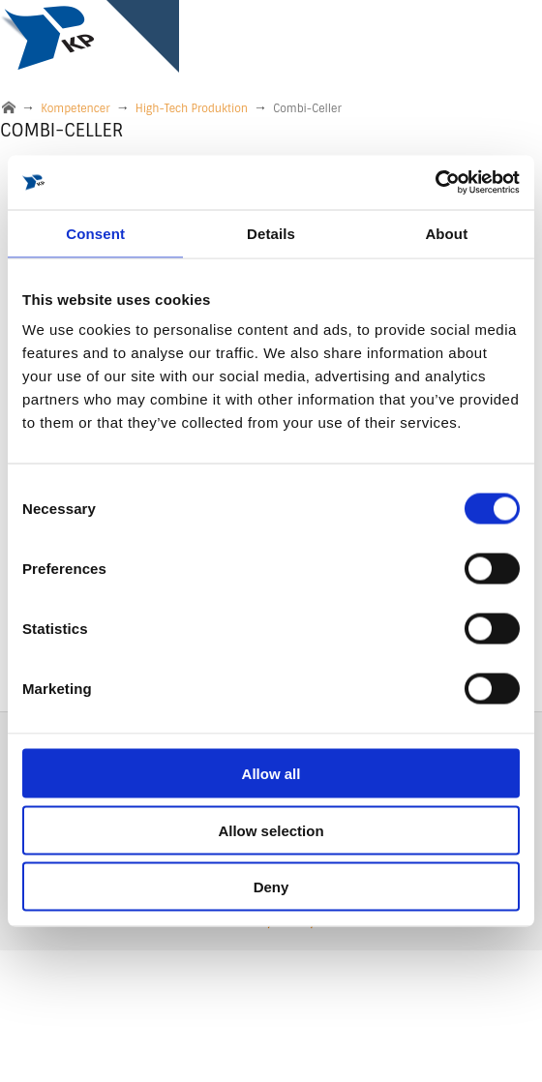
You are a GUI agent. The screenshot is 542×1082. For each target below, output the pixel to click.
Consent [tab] (95, 233)
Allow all (271, 774)
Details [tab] (271, 233)
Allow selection (270, 830)
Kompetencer (75, 108)
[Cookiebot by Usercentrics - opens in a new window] (435, 182)
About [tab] (446, 233)
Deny (271, 887)
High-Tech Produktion (192, 108)
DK (444, 998)
